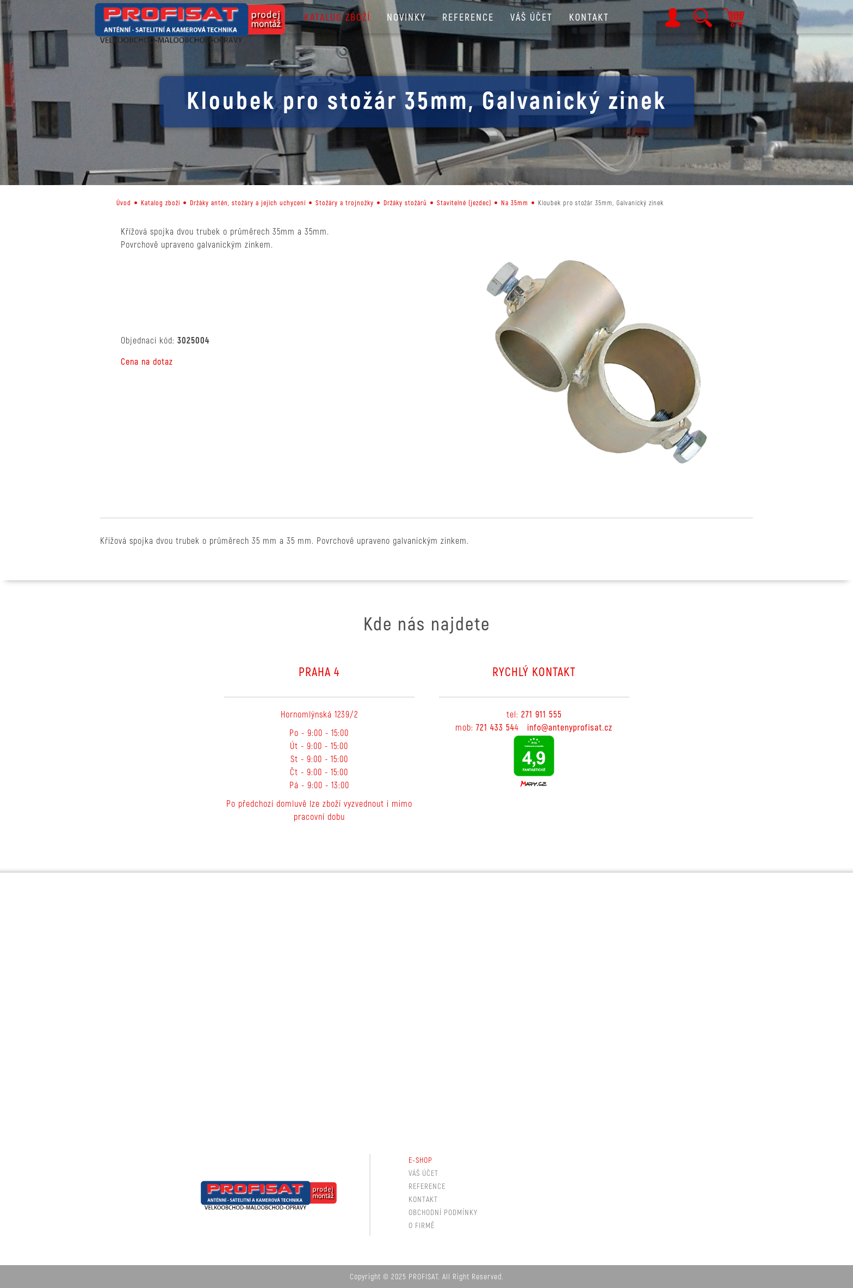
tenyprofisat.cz (585, 727)
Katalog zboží (337, 17)
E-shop (420, 1160)
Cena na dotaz (147, 362)
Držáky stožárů (405, 203)
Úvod (123, 203)
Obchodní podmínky (443, 1212)
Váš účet (531, 17)
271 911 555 (541, 714)
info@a (540, 727)
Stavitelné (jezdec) (464, 203)
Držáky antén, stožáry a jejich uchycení (248, 203)
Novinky (406, 17)
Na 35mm (514, 203)
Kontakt (589, 17)
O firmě (422, 1225)
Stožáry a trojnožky (345, 203)
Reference (468, 17)
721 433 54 (495, 727)
